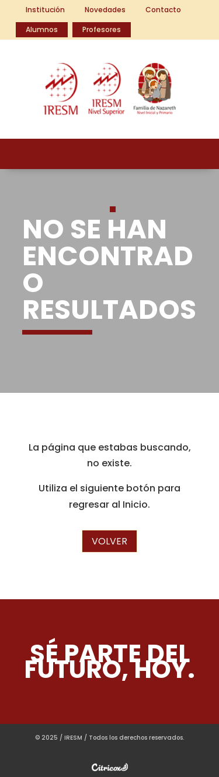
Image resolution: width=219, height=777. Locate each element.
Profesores (101, 29)
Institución (45, 10)
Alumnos (42, 29)
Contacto (163, 10)
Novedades (105, 10)
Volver (109, 541)
